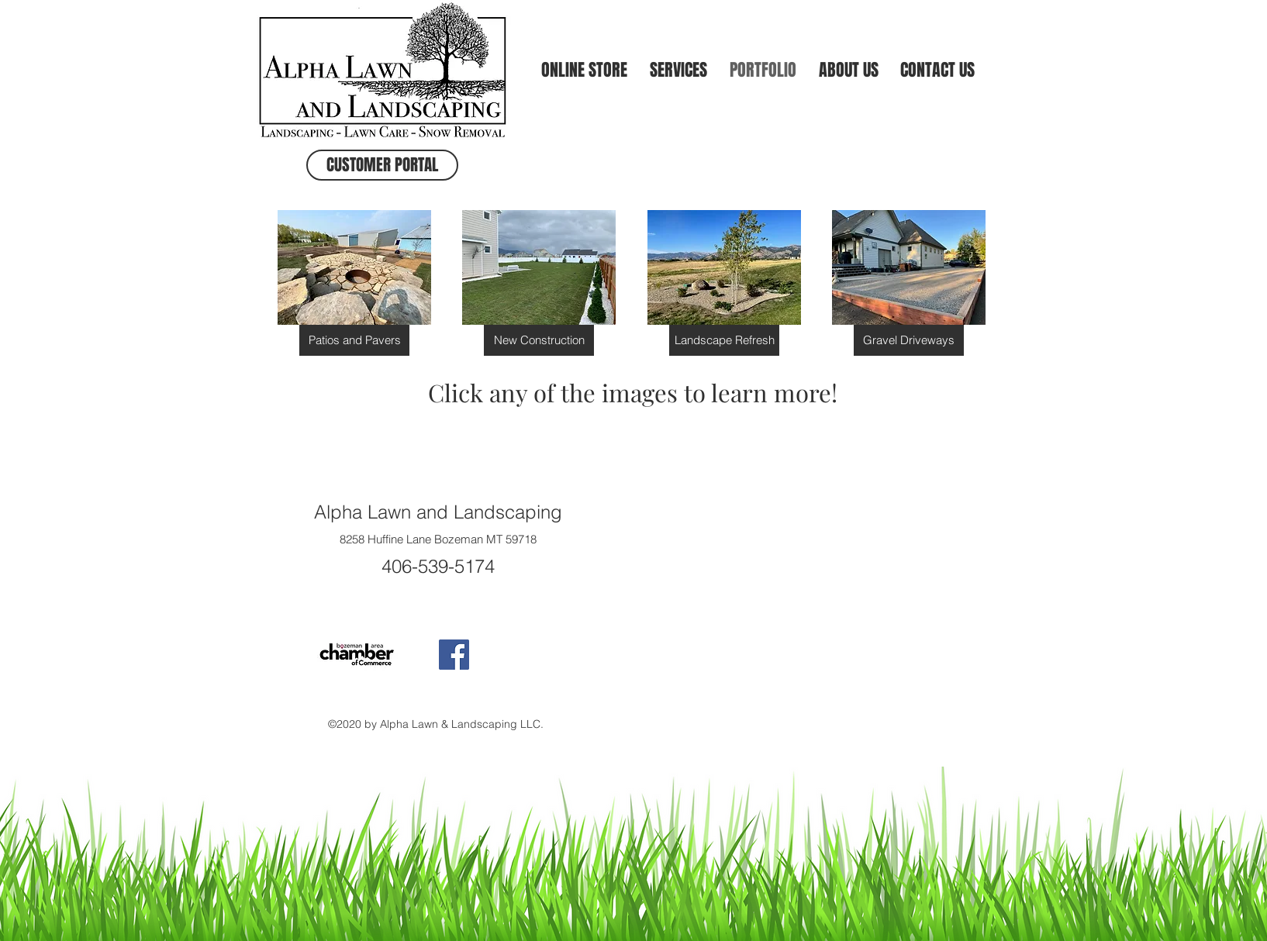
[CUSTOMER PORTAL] (382, 165)
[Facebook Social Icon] (454, 654)
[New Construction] (539, 340)
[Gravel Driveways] (909, 340)
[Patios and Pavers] (354, 340)
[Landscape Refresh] (724, 340)
